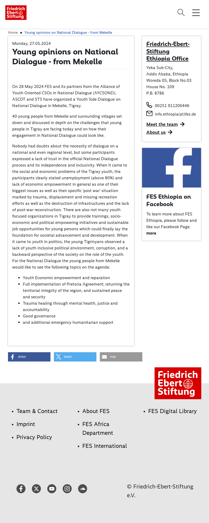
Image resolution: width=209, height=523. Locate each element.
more (151, 233)
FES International (104, 445)
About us (156, 132)
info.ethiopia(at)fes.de (175, 114)
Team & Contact (37, 411)
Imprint (25, 424)
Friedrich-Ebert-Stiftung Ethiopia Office (168, 51)
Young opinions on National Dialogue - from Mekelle (68, 32)
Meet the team (162, 124)
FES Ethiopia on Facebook (168, 200)
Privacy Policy (34, 437)
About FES (96, 411)
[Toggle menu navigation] (196, 12)
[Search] (182, 12)
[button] (29, 357)
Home (13, 32)
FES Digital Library (172, 411)
